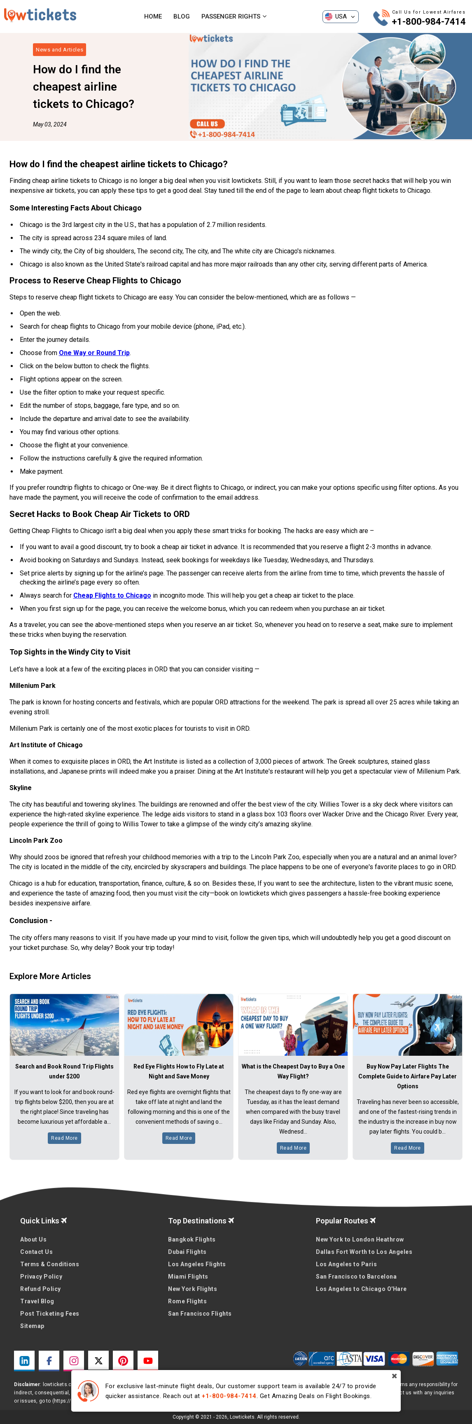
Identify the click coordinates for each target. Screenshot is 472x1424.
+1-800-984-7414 (429, 21)
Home (153, 16)
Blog (181, 16)
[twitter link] (98, 1361)
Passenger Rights (233, 16)
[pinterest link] (123, 1361)
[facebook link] (49, 1361)
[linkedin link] (24, 1361)
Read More (64, 1138)
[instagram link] (73, 1361)
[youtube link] (148, 1361)
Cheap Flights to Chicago (112, 595)
